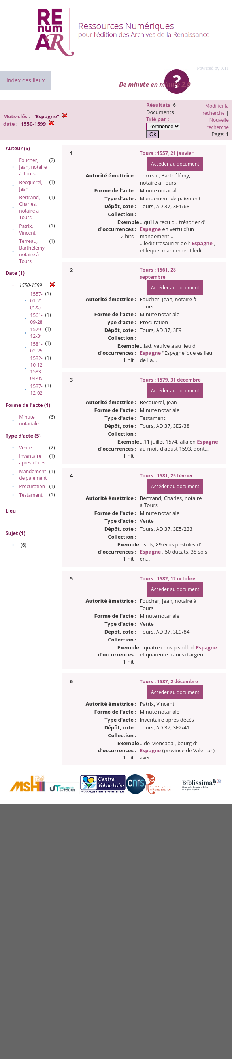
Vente (25, 447)
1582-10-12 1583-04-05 (36, 368)
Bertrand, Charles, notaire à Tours (29, 207)
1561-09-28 (36, 318)
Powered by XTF (213, 68)
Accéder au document (175, 163)
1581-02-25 (36, 347)
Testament (31, 495)
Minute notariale (29, 420)
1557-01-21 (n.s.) (36, 301)
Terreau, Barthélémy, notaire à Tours (32, 251)
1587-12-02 (36, 389)
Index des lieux (25, 80)
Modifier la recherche (215, 109)
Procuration (32, 486)
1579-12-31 (36, 332)
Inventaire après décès (32, 459)
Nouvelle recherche (218, 124)
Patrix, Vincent (27, 229)
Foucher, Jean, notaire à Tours (33, 167)
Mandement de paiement (33, 474)
